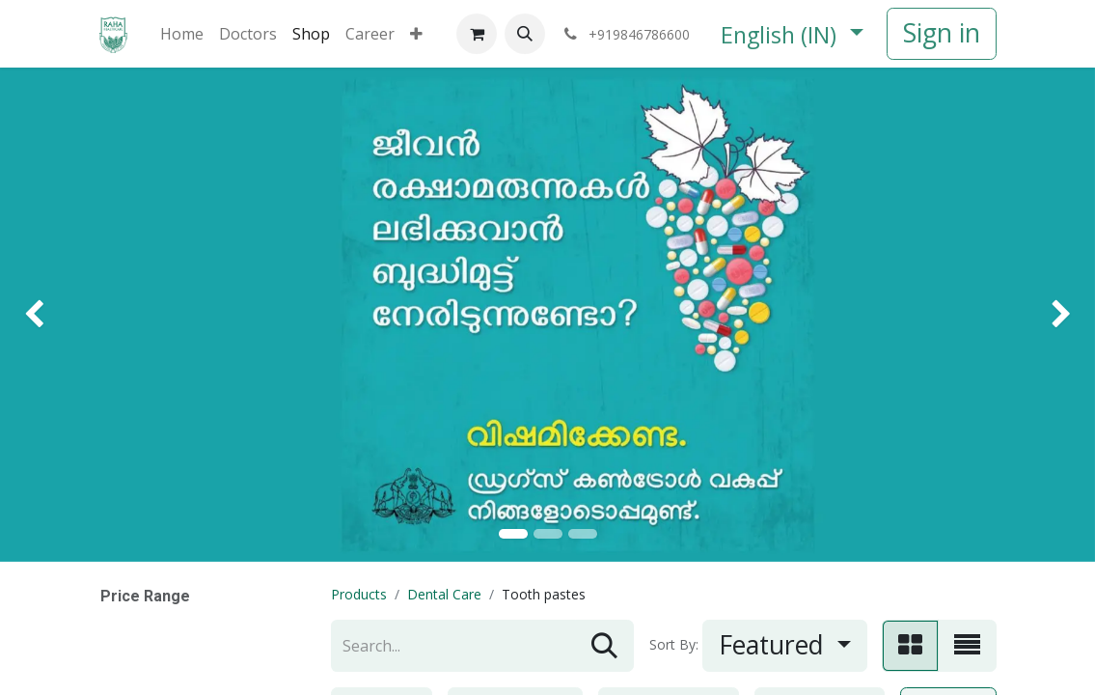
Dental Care (444, 594)
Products (359, 594)
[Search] (604, 646)
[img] (44, 315)
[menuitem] (181, 33)
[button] (525, 34)
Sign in (941, 32)
